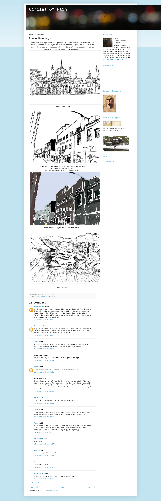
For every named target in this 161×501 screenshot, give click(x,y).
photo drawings (41, 296)
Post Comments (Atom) (49, 490)
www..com (109, 161)
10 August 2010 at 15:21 (44, 320)
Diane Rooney (39, 306)
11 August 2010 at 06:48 (44, 403)
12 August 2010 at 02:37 (44, 432)
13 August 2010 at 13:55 (44, 456)
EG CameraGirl (39, 398)
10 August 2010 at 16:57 (44, 349)
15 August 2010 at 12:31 (44, 479)
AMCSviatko (38, 439)
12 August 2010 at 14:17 (44, 444)
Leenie (36, 326)
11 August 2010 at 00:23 (44, 392)
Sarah (118, 38)
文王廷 (36, 367)
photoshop (51, 296)
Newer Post (34, 487)
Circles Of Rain (48, 9)
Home (62, 487)
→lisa (36, 341)
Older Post (91, 487)
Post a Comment (38, 483)
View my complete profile (113, 60)
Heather (37, 450)
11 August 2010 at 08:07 (44, 417)
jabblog (37, 409)
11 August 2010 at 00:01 (44, 372)
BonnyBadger (39, 473)
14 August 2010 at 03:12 (44, 467)
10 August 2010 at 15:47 (44, 335)
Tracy (36, 423)
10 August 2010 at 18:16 (44, 360)
